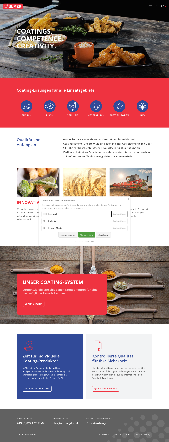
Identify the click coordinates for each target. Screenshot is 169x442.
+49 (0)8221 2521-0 (30, 423)
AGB (128, 434)
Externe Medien (55, 228)
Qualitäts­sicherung (105, 388)
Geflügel (73, 115)
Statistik (52, 221)
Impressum (104, 434)
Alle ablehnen (103, 235)
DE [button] (162, 6)
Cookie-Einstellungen (142, 434)
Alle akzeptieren (86, 235)
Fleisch (27, 115)
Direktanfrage (96, 423)
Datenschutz (118, 434)
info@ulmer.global (65, 423)
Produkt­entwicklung (37, 388)
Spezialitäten (119, 115)
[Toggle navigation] (150, 6)
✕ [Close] (128, 199)
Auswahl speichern (68, 235)
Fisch (49, 115)
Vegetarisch (96, 115)
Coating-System (33, 304)
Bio (142, 115)
